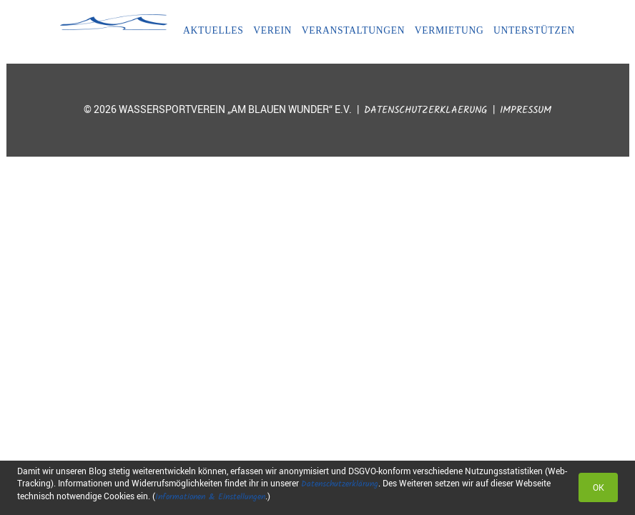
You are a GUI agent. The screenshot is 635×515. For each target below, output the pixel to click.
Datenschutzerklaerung (426, 110)
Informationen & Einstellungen (210, 497)
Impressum (525, 110)
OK (598, 487)
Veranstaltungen (353, 30)
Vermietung (449, 30)
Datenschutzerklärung (339, 484)
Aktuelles (213, 30)
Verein (272, 30)
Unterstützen (534, 30)
